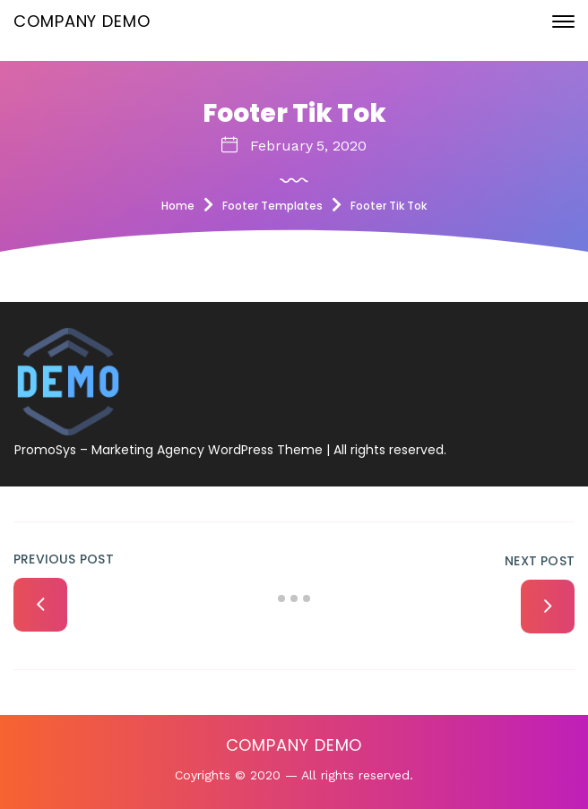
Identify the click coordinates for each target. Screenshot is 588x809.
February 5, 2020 (308, 145)
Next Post (540, 561)
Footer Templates (272, 205)
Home (178, 205)
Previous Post (63, 559)
